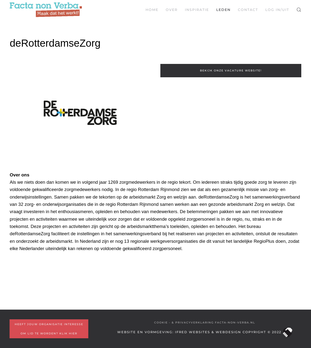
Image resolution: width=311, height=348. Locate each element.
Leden (223, 10)
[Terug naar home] (46, 9)
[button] (298, 9)
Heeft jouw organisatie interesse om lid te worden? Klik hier (48, 328)
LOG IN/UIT (277, 10)
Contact (248, 10)
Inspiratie (197, 10)
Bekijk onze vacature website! (231, 70)
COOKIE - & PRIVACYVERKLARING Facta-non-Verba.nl (204, 322)
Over (172, 10)
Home (152, 10)
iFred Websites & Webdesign (207, 332)
